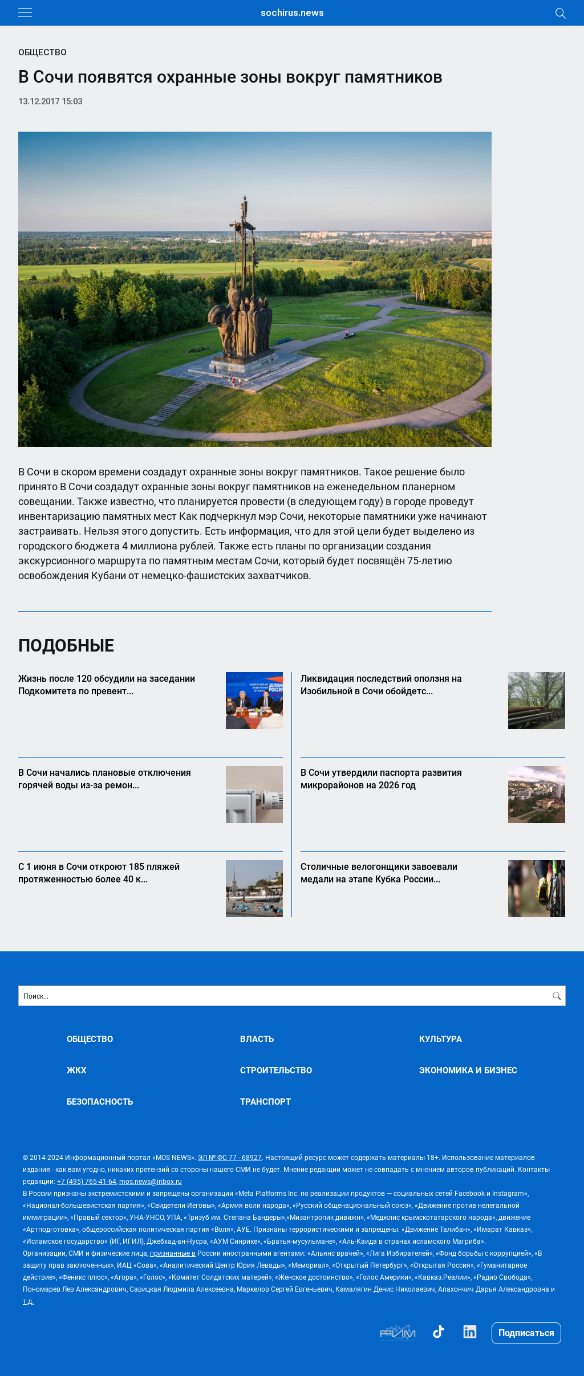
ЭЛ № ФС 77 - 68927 (230, 1157)
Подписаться (526, 1332)
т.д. (28, 1300)
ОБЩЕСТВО (42, 52)
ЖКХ (77, 1070)
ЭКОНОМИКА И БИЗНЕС (468, 1070)
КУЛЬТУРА (440, 1039)
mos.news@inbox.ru (150, 1181)
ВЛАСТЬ (257, 1039)
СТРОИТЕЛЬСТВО (276, 1070)
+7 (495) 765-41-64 (86, 1181)
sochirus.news (292, 12)
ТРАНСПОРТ (265, 1101)
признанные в (173, 1252)
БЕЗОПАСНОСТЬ (100, 1101)
